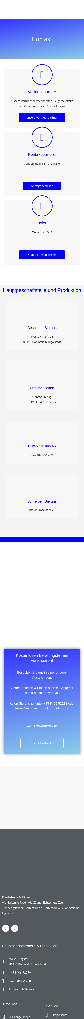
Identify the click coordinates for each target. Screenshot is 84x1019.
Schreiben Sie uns (42, 501)
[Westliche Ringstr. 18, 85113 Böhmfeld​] (42, 589)
